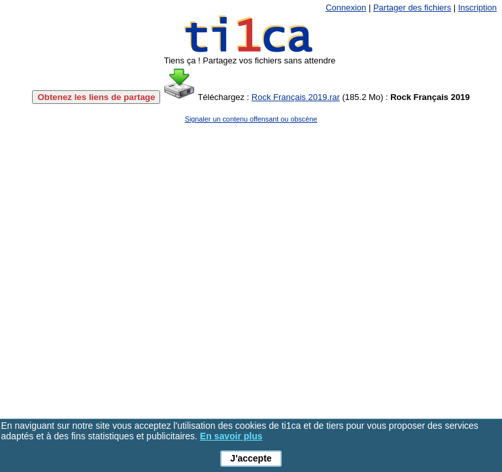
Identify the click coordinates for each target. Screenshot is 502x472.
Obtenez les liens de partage (96, 97)
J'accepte (250, 458)
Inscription (477, 7)
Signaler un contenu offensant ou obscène (251, 119)
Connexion (346, 7)
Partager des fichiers (412, 7)
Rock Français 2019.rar (296, 97)
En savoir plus (231, 436)
